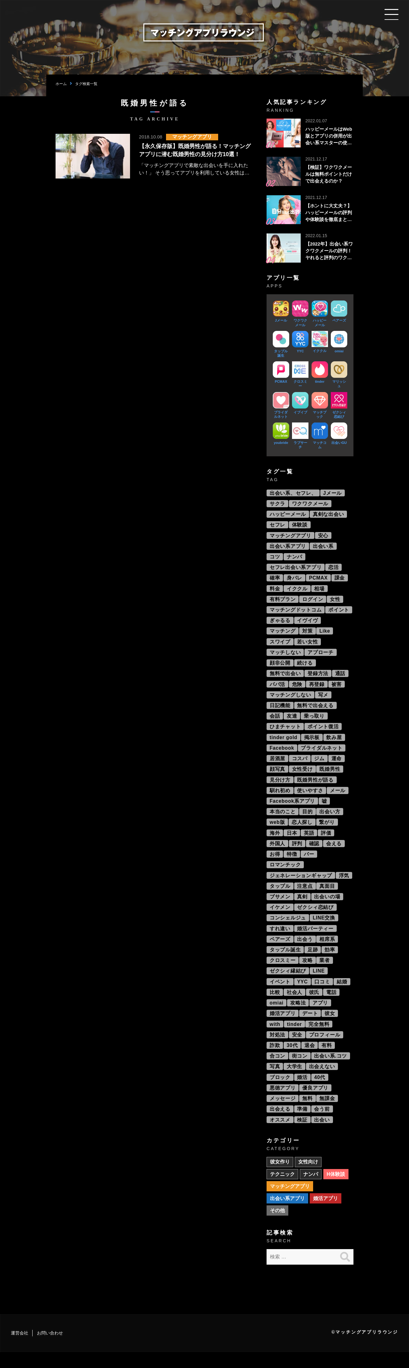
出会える (280, 1123)
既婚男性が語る (315, 786)
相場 (320, 591)
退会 (310, 1058)
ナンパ (295, 558)
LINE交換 (324, 928)
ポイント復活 (323, 732)
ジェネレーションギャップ (301, 884)
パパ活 (277, 689)
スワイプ (280, 645)
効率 (330, 960)
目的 (308, 819)
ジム (320, 765)
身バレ (295, 580)
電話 (332, 1004)
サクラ (277, 504)
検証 (302, 1134)
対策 (308, 634)
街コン (300, 1069)
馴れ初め (280, 797)
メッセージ (283, 1112)
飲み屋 (335, 743)
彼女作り (280, 1176)
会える (334, 852)
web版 (277, 830)
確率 (275, 580)
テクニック (282, 1189)
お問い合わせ (50, 1349)
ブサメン (280, 906)
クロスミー (283, 971)
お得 (275, 862)
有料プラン (283, 602)
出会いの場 (328, 906)
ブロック (280, 1091)
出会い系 (323, 547)
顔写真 (277, 776)
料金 (275, 591)
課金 (340, 580)
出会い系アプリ (288, 547)
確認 (314, 852)
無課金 (327, 1112)
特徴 (292, 862)
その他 (277, 1226)
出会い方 (330, 819)
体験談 (300, 526)
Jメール (332, 493)
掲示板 (312, 743)
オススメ (280, 1134)
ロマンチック (285, 873)
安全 (297, 1047)
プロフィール (325, 1047)
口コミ (323, 993)
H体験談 (336, 1189)
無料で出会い (285, 678)
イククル (297, 591)
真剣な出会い (328, 515)
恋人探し (302, 830)
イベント (280, 993)
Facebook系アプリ (293, 808)
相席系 (327, 949)
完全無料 (319, 1036)
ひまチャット (285, 732)
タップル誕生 (285, 960)
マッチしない (285, 656)
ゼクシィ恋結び (315, 917)
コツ (275, 558)
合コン (277, 1069)
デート (310, 1025)
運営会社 (19, 1349)
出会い (322, 1134)
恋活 (334, 569)
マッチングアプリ (290, 537)
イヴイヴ (307, 623)
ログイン (313, 602)
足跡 (313, 960)
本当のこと (283, 819)
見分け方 (280, 786)
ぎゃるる (280, 623)
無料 (308, 1112)
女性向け (308, 1176)
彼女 (330, 1025)
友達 (292, 721)
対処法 (277, 1047)
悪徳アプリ (283, 1101)
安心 (323, 537)
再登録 (317, 689)
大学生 (295, 1080)
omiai (277, 1015)
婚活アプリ (283, 1025)
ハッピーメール (288, 515)
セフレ (277, 526)
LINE (319, 982)
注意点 (305, 895)
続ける (305, 667)
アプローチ (321, 656)
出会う (305, 949)
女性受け (302, 776)
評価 (326, 841)
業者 (325, 971)
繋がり (327, 830)
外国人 (277, 852)
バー (309, 862)
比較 (275, 1004)
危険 (297, 689)
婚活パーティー (315, 938)
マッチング (283, 634)
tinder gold (284, 743)
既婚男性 (330, 776)
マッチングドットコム (296, 613)
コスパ (300, 765)
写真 (275, 1080)
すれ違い (280, 938)
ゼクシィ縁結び (288, 982)
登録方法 (318, 678)
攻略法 (298, 1015)
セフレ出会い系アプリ (296, 569)
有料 (327, 1058)
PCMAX (319, 580)
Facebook (282, 754)
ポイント (339, 613)
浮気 (344, 884)
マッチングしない (290, 699)
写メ (323, 699)
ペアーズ (280, 949)
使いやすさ (310, 797)
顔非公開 (280, 667)
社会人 (295, 1004)
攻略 (308, 971)
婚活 (302, 1091)
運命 (337, 765)
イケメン (280, 917)
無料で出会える (315, 710)
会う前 (322, 1123)
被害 (337, 689)
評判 (297, 852)
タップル (280, 895)
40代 (320, 1091)
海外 (275, 841)
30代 (292, 1058)
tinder (295, 1036)
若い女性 (307, 645)
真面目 (327, 895)
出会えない (322, 1080)
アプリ (321, 1015)
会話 (275, 721)
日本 (292, 841)
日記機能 (280, 710)
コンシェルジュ (288, 928)
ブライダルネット (322, 754)
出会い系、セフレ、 (293, 493)
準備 (302, 1123)
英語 (309, 841)
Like (325, 634)
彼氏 (314, 1004)
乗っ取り (314, 721)
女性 (335, 602)
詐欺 (275, 1058)
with (275, 1036)
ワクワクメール (310, 504)
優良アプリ (316, 1101)
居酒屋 (277, 765)
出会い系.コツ (331, 1069)
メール (338, 797)
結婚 (343, 993)
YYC (302, 993)
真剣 (302, 906)
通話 (340, 678)
